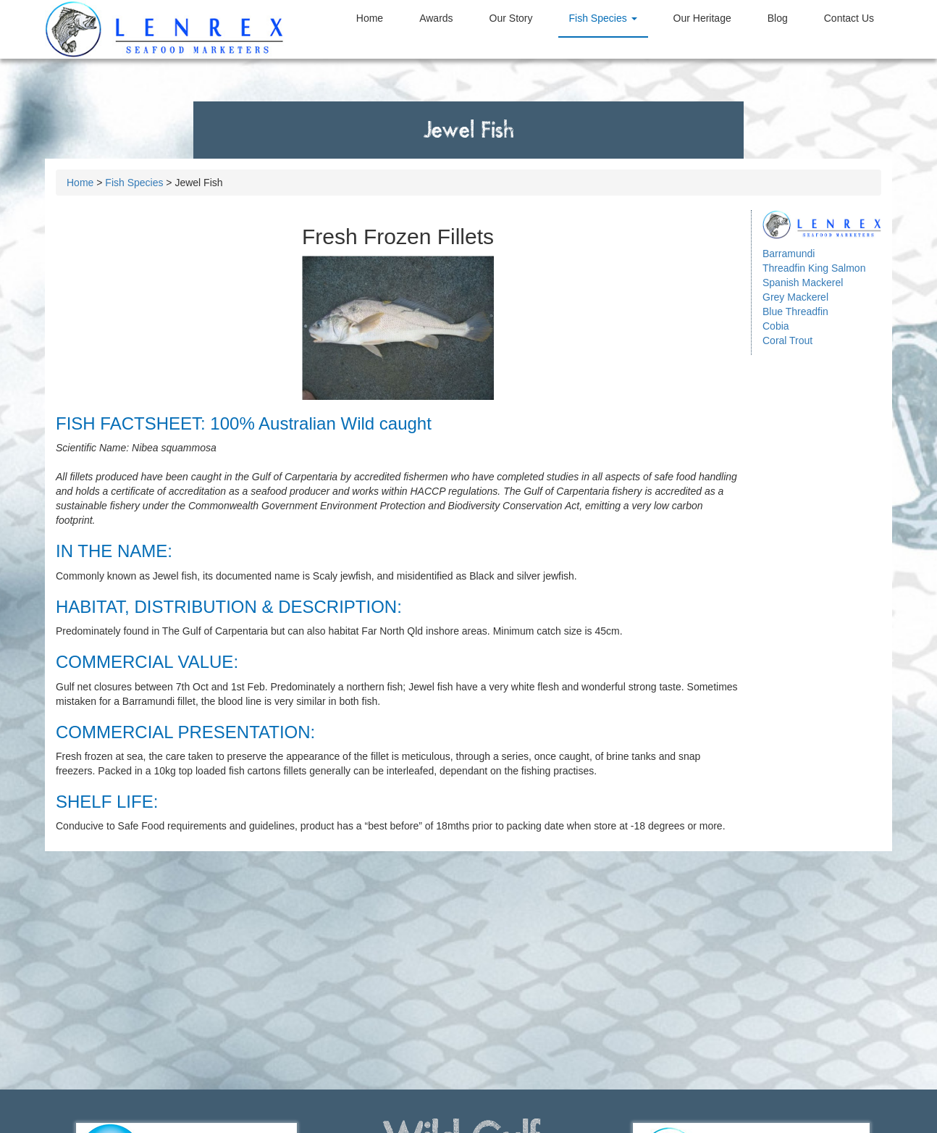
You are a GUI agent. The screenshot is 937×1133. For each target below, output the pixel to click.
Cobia (775, 326)
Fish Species (134, 182)
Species (603, 18)
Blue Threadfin (795, 311)
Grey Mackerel (795, 297)
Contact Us (849, 18)
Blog (778, 18)
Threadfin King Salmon (813, 268)
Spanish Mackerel (802, 282)
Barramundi (788, 253)
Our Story (511, 18)
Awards (436, 18)
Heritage (702, 18)
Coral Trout (787, 340)
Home (369, 18)
